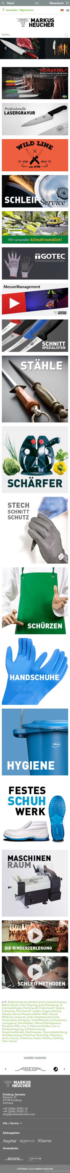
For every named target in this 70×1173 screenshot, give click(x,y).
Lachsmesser (58, 1020)
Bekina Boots (10, 1005)
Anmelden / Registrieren (18, 10)
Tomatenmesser (12, 1035)
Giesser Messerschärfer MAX (30, 1014)
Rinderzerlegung (12, 1029)
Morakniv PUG (11, 1026)
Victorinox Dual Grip (36, 1035)
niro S (25, 1026)
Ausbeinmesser (56, 1002)
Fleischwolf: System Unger (33, 1011)
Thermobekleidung (54, 1032)
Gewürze (19, 1017)
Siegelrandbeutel (13, 1032)
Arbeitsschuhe (37, 1002)
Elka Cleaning (29, 1005)
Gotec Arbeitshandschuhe (43, 1017)
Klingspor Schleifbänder (33, 1020)
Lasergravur (9, 1023)
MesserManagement (47, 1023)
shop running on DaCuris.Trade (57, 1171)
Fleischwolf (30, 1008)
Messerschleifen (40, 1026)
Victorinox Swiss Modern (36, 1038)
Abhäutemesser (17, 1002)
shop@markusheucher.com (19, 1114)
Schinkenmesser (34, 1029)
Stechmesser (33, 1032)
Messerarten (25, 1023)
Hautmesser (9, 1020)
